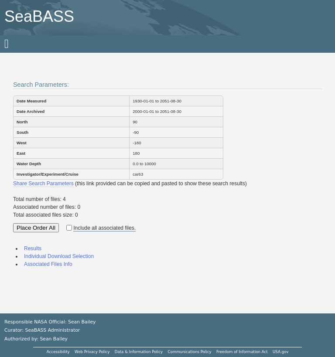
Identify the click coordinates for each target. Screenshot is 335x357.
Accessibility (58, 352)
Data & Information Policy (139, 352)
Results (32, 248)
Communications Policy (189, 352)
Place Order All (36, 227)
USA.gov (280, 352)
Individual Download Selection (59, 256)
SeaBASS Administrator (52, 330)
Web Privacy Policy (92, 352)
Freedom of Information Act (242, 352)
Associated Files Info (48, 264)
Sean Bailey (53, 339)
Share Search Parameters (43, 183)
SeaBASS (39, 16)
